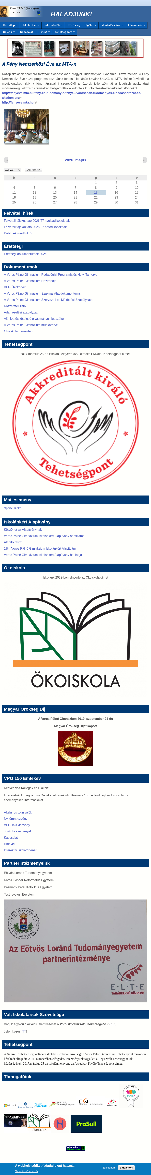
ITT (23, 1031)
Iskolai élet (29, 26)
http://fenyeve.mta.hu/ (19, 102)
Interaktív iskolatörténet (20, 850)
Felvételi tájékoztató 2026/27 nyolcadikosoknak (37, 220)
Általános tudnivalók (18, 812)
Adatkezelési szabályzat (21, 312)
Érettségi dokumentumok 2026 (25, 254)
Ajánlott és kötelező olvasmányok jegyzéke (34, 318)
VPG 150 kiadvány (17, 825)
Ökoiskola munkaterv (18, 331)
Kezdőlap (9, 26)
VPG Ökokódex (15, 287)
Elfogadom (109, 1168)
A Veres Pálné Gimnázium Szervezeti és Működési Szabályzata (48, 299)
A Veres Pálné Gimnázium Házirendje (30, 281)
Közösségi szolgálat (80, 26)
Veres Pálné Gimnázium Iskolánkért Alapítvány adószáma (44, 536)
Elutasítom (126, 1168)
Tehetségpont (63, 33)
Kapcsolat (26, 32)
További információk (26, 1172)
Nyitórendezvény (15, 818)
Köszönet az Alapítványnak (23, 529)
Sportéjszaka (12, 508)
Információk (52, 26)
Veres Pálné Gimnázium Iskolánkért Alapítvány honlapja (43, 555)
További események (18, 831)
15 (96, 192)
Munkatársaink (111, 26)
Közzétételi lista (15, 306)
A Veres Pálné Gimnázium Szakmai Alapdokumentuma (42, 293)
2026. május (75, 160)
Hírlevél (9, 844)
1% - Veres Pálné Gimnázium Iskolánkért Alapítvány (40, 548)
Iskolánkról (135, 26)
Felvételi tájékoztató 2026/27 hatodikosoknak (35, 227)
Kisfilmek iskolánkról (18, 233)
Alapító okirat (13, 542)
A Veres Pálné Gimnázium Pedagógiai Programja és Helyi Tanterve (51, 274)
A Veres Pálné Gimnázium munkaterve (31, 325)
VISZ (44, 33)
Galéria (7, 33)
